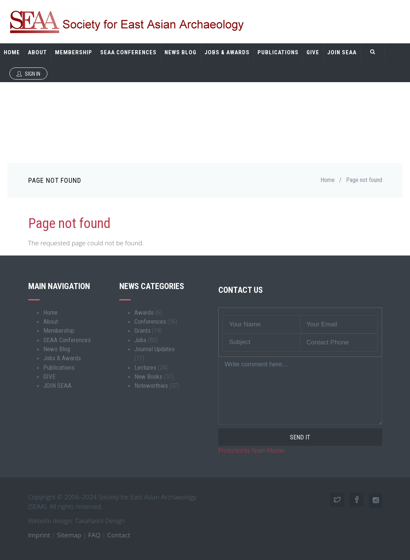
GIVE (312, 52)
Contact (118, 535)
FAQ (94, 535)
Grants (142, 330)
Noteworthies (151, 385)
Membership (73, 52)
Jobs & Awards (227, 52)
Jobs (140, 340)
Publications (278, 52)
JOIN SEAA (342, 52)
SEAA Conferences (128, 52)
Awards (144, 312)
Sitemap (69, 535)
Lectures (145, 367)
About (37, 52)
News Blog (181, 52)
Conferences (150, 321)
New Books (148, 376)
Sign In (28, 74)
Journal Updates (154, 349)
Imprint (39, 535)
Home (12, 52)
